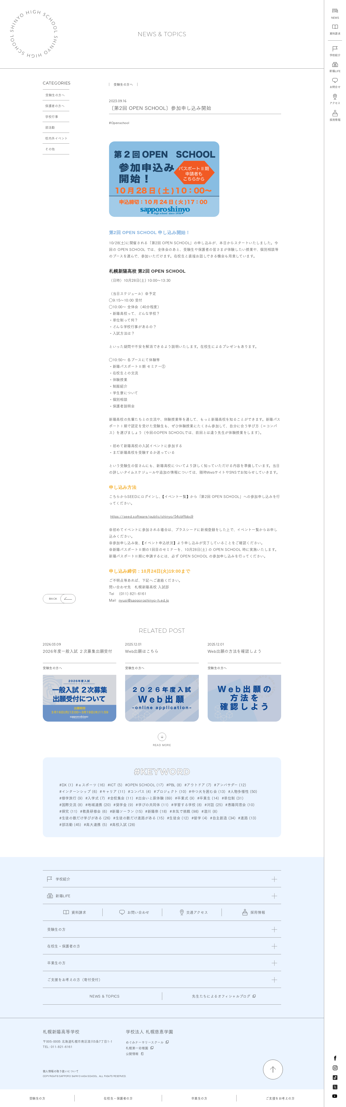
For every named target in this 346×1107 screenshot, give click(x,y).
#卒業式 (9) (185, 798)
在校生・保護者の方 (118, 1098)
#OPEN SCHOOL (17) (144, 784)
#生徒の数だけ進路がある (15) (138, 817)
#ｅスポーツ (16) (90, 784)
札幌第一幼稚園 (137, 1047)
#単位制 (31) (233, 798)
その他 (50, 148)
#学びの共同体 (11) (152, 804)
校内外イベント (56, 138)
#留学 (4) (199, 817)
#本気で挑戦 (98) (184, 811)
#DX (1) (66, 784)
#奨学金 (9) (123, 804)
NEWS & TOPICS (162, 34)
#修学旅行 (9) (71, 798)
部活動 (50, 127)
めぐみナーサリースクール (145, 1042)
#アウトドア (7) (197, 784)
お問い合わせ (134, 912)
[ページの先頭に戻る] (273, 1069)
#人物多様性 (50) (242, 791)
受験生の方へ (55, 94)
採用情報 (253, 912)
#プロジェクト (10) (170, 791)
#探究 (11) (68, 811)
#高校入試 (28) (122, 824)
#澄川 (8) (209, 811)
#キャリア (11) (112, 791)
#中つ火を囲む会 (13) (207, 791)
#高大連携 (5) (95, 824)
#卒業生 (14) (208, 798)
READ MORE (162, 744)
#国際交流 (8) (71, 804)
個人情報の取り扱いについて (61, 1071)
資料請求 (74, 912)
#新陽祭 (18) (156, 811)
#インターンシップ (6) (78, 791)
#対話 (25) (214, 804)
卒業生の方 (199, 1098)
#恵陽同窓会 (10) (239, 804)
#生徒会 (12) (178, 817)
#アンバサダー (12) (230, 784)
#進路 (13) (247, 817)
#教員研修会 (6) (93, 811)
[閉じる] (274, 879)
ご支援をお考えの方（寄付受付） (74, 979)
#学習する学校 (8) (186, 804)
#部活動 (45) (70, 824)
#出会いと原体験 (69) (154, 798)
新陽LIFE (59, 898)
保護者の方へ (54, 105)
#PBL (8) (174, 784)
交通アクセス (194, 912)
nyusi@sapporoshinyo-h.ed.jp (144, 600)
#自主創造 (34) (222, 817)
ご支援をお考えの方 (280, 1098)
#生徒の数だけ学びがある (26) (85, 817)
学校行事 (51, 116)
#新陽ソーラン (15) (126, 811)
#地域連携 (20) (98, 804)
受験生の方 (37, 1098)
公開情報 (132, 1053)
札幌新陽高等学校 (33, 34)
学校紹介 (58, 881)
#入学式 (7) (95, 798)
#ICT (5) (115, 784)
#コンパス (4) (139, 791)
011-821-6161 (61, 1046)
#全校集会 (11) (120, 798)
